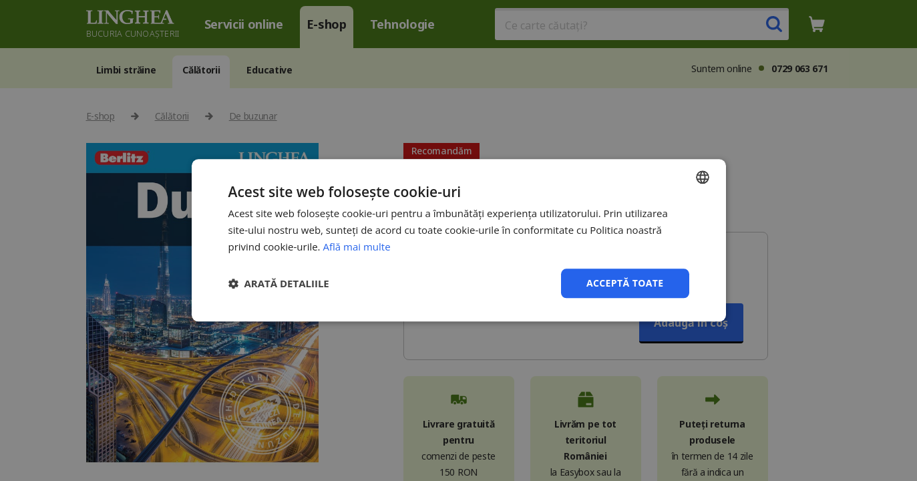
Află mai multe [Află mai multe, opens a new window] (356, 246)
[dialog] (458, 240)
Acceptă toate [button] (625, 283)
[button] (278, 283)
